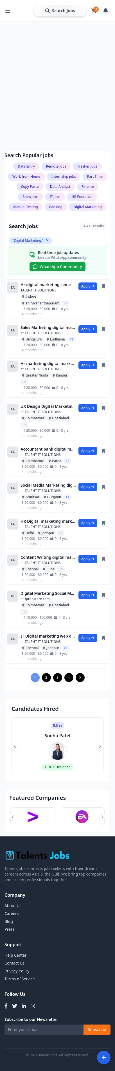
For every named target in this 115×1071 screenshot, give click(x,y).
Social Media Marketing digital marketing (48, 485)
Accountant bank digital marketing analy (48, 449)
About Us (12, 905)
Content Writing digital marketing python (48, 557)
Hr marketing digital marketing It (48, 363)
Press (9, 929)
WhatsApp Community (57, 266)
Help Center (15, 955)
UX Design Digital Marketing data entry (48, 406)
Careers (11, 913)
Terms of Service (19, 978)
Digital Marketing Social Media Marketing (48, 593)
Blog (8, 921)
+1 (66, 303)
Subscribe (97, 1029)
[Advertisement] (57, 62)
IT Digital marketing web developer (48, 636)
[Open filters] (104, 1057)
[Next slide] (100, 746)
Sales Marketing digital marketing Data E (48, 327)
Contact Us (14, 963)
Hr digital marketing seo (44, 284)
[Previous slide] (15, 746)
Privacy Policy (16, 971)
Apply (87, 286)
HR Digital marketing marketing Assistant (48, 521)
